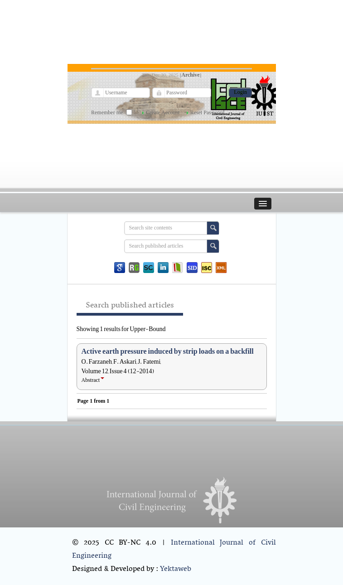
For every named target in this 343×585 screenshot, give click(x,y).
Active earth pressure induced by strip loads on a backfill (168, 351)
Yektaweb (175, 569)
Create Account (162, 112)
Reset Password (207, 112)
